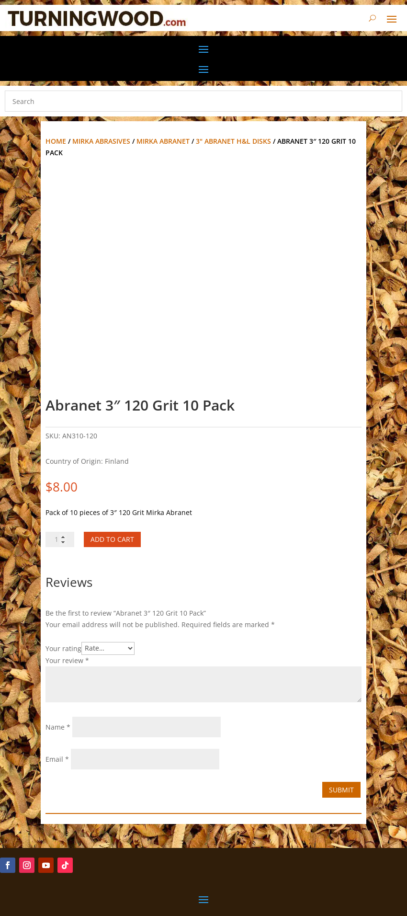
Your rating (63, 648)
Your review (67, 660)
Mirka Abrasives (101, 141)
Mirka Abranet (163, 141)
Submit (341, 789)
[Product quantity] (59, 539)
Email (57, 759)
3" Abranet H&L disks (233, 141)
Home (55, 141)
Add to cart (112, 539)
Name (57, 727)
